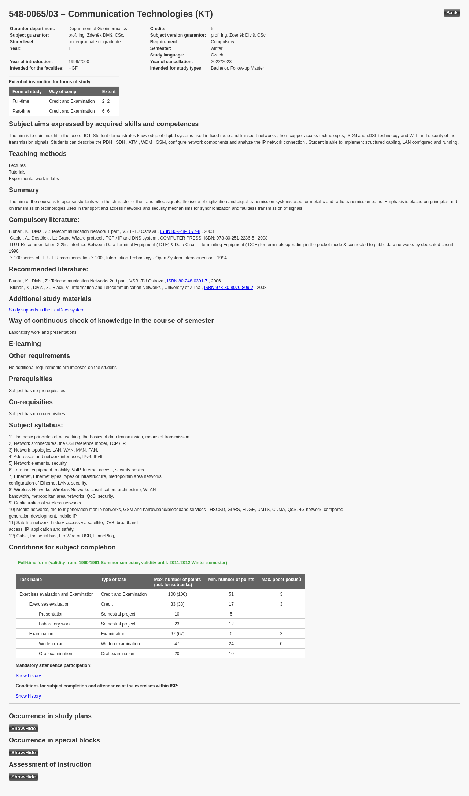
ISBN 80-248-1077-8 (180, 231)
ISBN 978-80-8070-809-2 (228, 287)
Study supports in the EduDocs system (46, 310)
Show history (28, 675)
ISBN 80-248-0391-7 (187, 281)
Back (452, 12)
